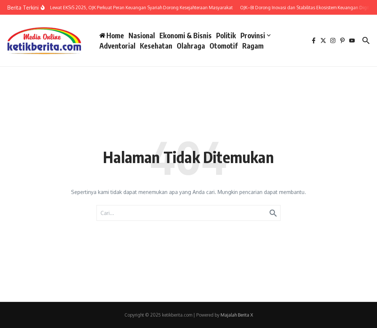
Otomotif (223, 45)
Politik (226, 35)
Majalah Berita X (237, 315)
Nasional (141, 35)
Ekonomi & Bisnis (185, 35)
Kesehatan (156, 45)
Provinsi (255, 35)
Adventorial (117, 45)
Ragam (253, 45)
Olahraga (191, 45)
